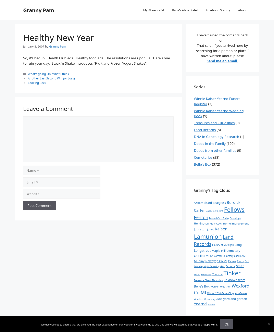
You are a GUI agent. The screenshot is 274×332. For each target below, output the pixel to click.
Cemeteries (203, 157)
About (242, 10)
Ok (227, 324)
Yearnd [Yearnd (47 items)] (200, 304)
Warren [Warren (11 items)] (214, 286)
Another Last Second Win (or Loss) (51, 78)
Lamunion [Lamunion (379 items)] (208, 236)
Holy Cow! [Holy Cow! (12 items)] (216, 223)
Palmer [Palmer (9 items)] (232, 261)
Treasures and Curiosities (214, 122)
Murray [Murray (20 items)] (199, 261)
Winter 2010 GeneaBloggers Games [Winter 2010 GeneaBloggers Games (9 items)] (227, 293)
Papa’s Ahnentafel (185, 10)
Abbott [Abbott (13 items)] (198, 203)
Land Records (205, 129)
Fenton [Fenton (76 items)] (201, 217)
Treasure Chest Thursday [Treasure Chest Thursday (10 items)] (208, 280)
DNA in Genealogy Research (216, 136)
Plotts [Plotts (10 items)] (240, 261)
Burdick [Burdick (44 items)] (233, 202)
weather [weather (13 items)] (225, 286)
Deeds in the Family (210, 143)
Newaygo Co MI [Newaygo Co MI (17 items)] (216, 261)
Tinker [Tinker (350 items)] (231, 273)
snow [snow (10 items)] (197, 274)
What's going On (39, 74)
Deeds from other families (215, 150)
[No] (269, 324)
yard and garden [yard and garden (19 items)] (235, 299)
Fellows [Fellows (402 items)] (234, 209)
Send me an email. (222, 61)
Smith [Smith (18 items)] (240, 266)
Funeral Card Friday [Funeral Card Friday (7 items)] (219, 218)
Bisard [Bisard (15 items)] (207, 203)
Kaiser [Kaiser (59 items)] (221, 229)
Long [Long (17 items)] (238, 245)
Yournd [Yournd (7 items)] (211, 304)
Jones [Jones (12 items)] (210, 229)
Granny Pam (38, 10)
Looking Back (37, 83)
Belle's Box (202, 164)
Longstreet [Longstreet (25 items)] (202, 250)
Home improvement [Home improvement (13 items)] (236, 223)
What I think (60, 74)
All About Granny (218, 10)
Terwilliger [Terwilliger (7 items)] (206, 274)
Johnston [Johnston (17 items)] (200, 229)
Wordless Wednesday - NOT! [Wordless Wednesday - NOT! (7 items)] (208, 299)
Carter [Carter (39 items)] (199, 210)
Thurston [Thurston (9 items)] (217, 274)
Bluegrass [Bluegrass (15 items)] (219, 203)
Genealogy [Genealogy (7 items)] (235, 218)
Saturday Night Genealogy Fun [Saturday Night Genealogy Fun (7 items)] (209, 266)
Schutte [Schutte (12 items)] (230, 266)
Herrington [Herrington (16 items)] (201, 223)
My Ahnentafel (153, 10)
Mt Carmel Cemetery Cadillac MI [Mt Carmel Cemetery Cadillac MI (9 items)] (228, 255)
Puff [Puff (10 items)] (247, 261)
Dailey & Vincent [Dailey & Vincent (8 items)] (214, 210)
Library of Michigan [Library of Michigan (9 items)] (223, 244)
